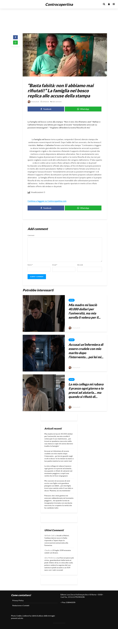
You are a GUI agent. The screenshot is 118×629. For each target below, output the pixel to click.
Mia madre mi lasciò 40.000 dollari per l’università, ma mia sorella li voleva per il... (84, 311)
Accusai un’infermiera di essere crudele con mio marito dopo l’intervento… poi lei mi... (85, 351)
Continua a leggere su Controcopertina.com (47, 201)
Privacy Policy (18, 600)
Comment (31, 235)
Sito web (80, 265)
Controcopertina (59, 4)
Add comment (57, 102)
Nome (30, 265)
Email (54, 265)
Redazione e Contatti (20, 605)
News (71, 300)
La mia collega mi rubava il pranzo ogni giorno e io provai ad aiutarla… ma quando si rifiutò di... (85, 390)
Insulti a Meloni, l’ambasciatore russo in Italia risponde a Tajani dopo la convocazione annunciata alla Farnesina (56, 540)
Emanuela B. (34, 102)
